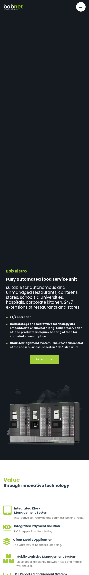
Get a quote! (44, 359)
